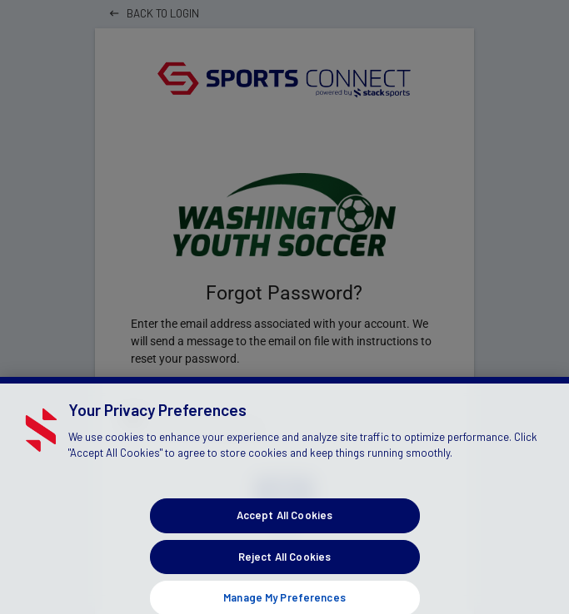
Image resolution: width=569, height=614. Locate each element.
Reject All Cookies (284, 564)
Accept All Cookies (284, 522)
